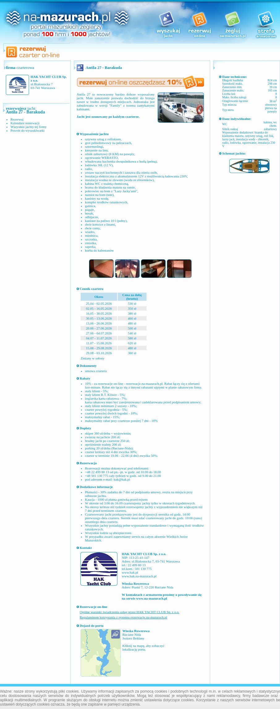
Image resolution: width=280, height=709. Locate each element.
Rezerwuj (17, 119)
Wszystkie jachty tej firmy (28, 127)
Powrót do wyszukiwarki (28, 130)
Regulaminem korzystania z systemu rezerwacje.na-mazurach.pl (123, 617)
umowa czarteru (96, 371)
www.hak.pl (130, 572)
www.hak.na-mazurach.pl (139, 576)
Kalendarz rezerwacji (25, 123)
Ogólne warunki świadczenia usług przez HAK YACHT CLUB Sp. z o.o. (129, 612)
